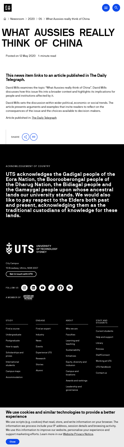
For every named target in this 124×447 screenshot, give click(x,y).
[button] (25, 137)
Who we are (72, 328)
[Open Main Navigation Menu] (106, 8)
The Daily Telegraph (44, 118)
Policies (100, 349)
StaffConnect (103, 355)
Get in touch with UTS (21, 274)
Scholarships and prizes (14, 354)
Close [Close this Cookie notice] (13, 441)
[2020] (31, 19)
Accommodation (14, 377)
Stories (39, 364)
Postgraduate (13, 340)
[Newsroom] (17, 19)
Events (39, 346)
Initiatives (71, 356)
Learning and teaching (72, 342)
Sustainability (73, 350)
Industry (40, 334)
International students (12, 364)
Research (41, 358)
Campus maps (13, 371)
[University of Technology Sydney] (4, 18)
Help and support (104, 337)
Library (99, 343)
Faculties (70, 334)
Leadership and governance (74, 388)
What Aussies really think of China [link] (68, 18)
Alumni (39, 370)
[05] (40, 19)
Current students (104, 331)
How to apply (12, 346)
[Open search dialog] (116, 8)
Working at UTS (104, 361)
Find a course (13, 328)
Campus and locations (72, 373)
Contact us (101, 373)
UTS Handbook (103, 367)
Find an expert (43, 328)
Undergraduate (13, 334)
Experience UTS (44, 352)
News (38, 340)
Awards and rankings (76, 380)
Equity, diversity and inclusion (76, 364)
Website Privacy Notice (78, 434)
